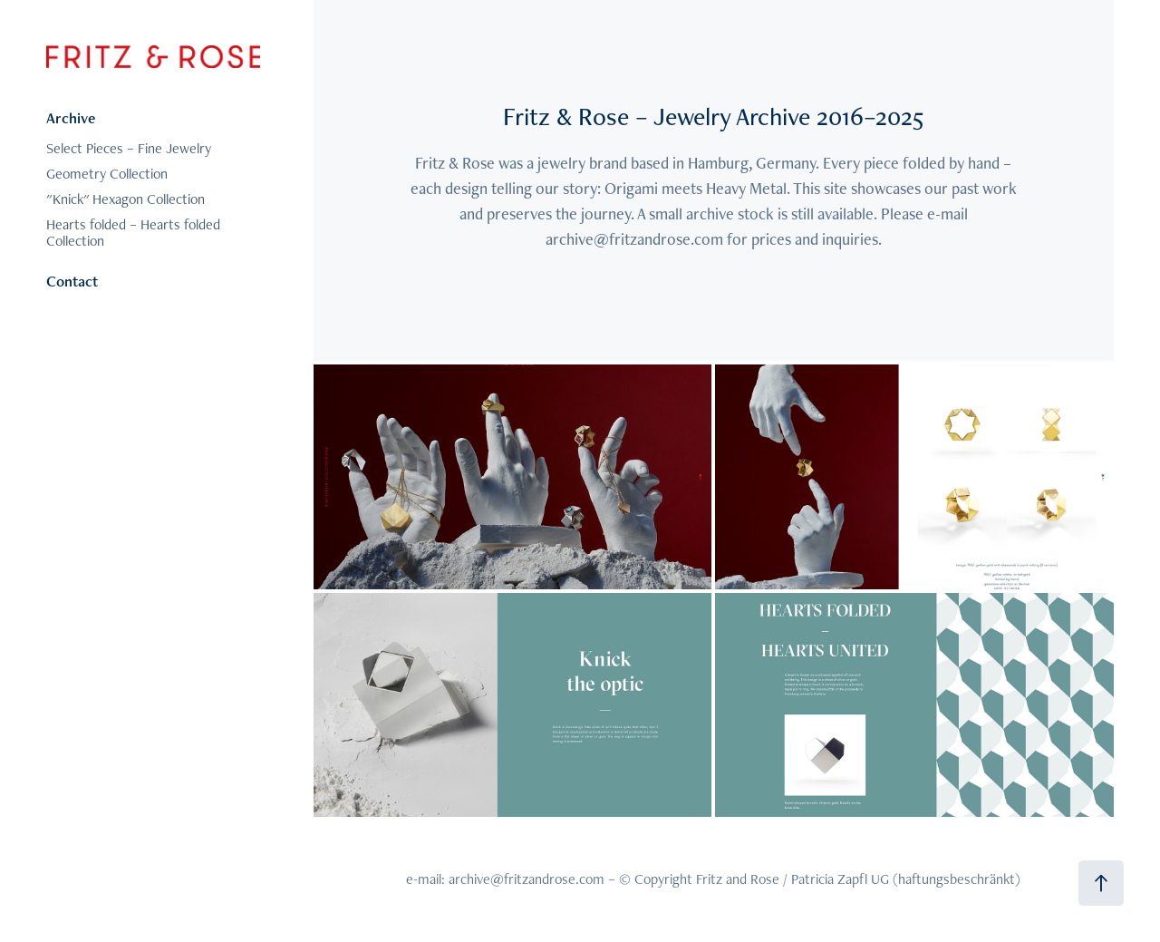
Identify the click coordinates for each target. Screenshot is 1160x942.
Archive (70, 118)
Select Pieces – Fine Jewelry (128, 148)
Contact (72, 281)
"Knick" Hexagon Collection (125, 199)
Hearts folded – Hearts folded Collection (133, 232)
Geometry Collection (107, 173)
